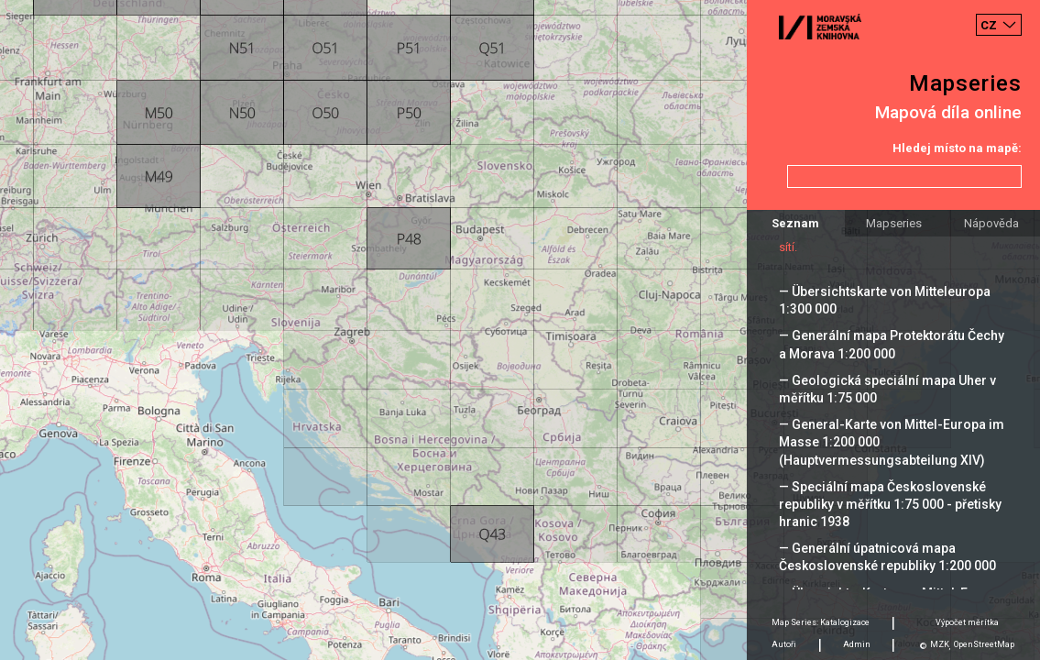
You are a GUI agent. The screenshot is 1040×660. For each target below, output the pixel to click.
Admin (856, 644)
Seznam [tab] (795, 223)
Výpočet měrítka (967, 622)
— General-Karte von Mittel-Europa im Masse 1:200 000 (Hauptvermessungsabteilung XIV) (891, 442)
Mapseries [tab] (894, 223)
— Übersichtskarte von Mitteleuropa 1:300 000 (885, 300)
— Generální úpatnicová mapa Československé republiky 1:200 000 (887, 557)
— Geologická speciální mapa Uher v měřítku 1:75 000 (887, 389)
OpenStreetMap (984, 644)
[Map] (520, 330)
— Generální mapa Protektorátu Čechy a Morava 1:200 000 (891, 344)
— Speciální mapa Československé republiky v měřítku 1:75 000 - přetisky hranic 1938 (890, 504)
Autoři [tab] (784, 644)
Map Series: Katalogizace (821, 622)
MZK (939, 644)
